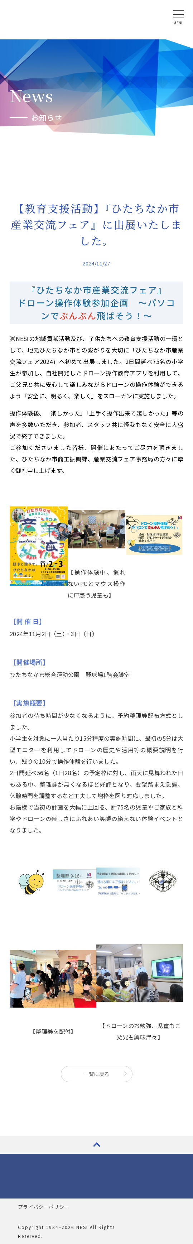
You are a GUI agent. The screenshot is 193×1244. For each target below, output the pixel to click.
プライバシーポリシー (43, 1206)
